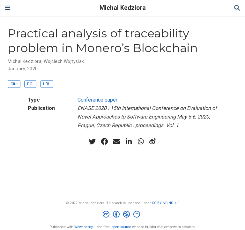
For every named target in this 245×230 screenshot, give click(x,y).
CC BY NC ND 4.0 (165, 203)
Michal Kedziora (123, 8)
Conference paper (97, 100)
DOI (30, 83)
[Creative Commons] (123, 215)
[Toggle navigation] (7, 8)
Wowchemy (83, 227)
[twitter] (92, 141)
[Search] (237, 8)
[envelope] (116, 141)
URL (46, 83)
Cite (14, 83)
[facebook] (104, 141)
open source (121, 227)
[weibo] (153, 141)
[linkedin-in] (128, 141)
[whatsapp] (140, 141)
